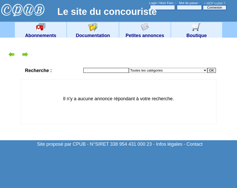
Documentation (93, 32)
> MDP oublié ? (214, 3)
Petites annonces (145, 32)
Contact (194, 144)
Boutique (196, 32)
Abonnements (40, 32)
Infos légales (169, 144)
